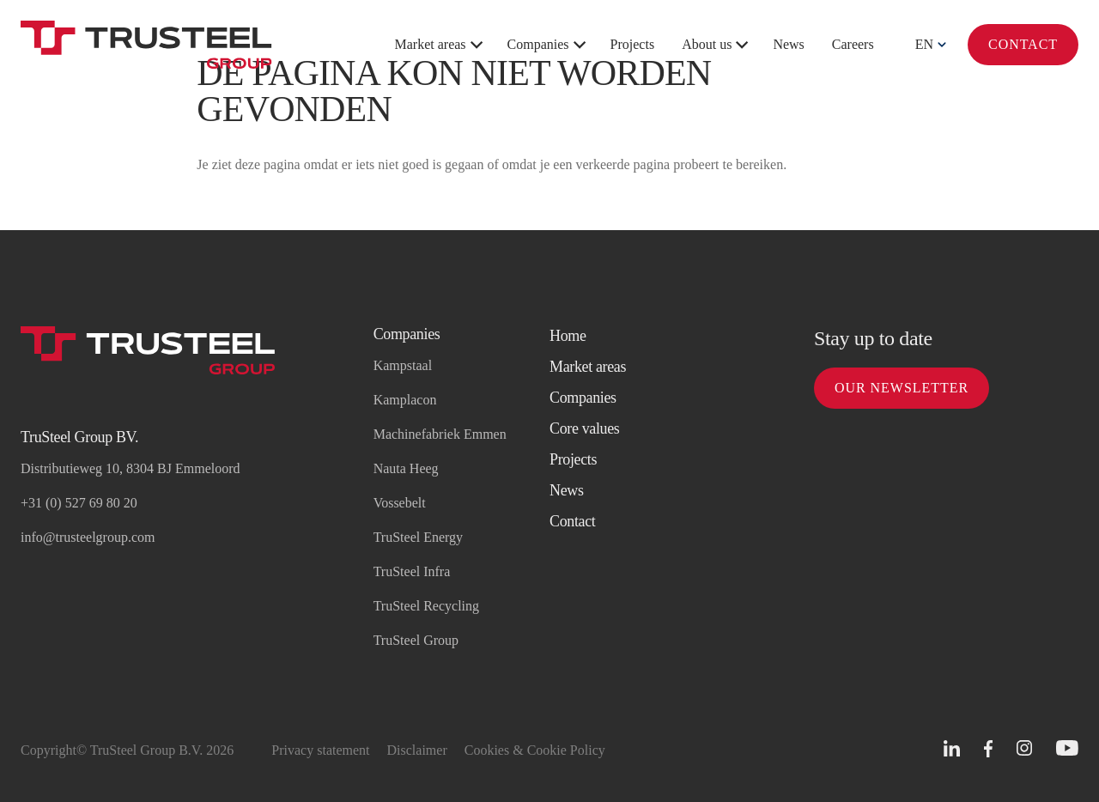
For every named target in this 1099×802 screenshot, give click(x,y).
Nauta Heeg (406, 468)
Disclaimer (417, 750)
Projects (632, 44)
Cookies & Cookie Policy (534, 750)
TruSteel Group (415, 640)
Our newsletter (901, 387)
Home (568, 335)
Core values (585, 428)
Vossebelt (399, 502)
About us (707, 44)
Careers (853, 44)
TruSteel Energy (418, 537)
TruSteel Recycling (426, 605)
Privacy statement (320, 750)
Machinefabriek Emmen (440, 434)
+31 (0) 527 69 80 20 (79, 502)
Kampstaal (402, 365)
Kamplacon (405, 399)
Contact (1023, 44)
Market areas (430, 44)
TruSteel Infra (412, 571)
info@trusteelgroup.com (88, 537)
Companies (538, 44)
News (788, 44)
